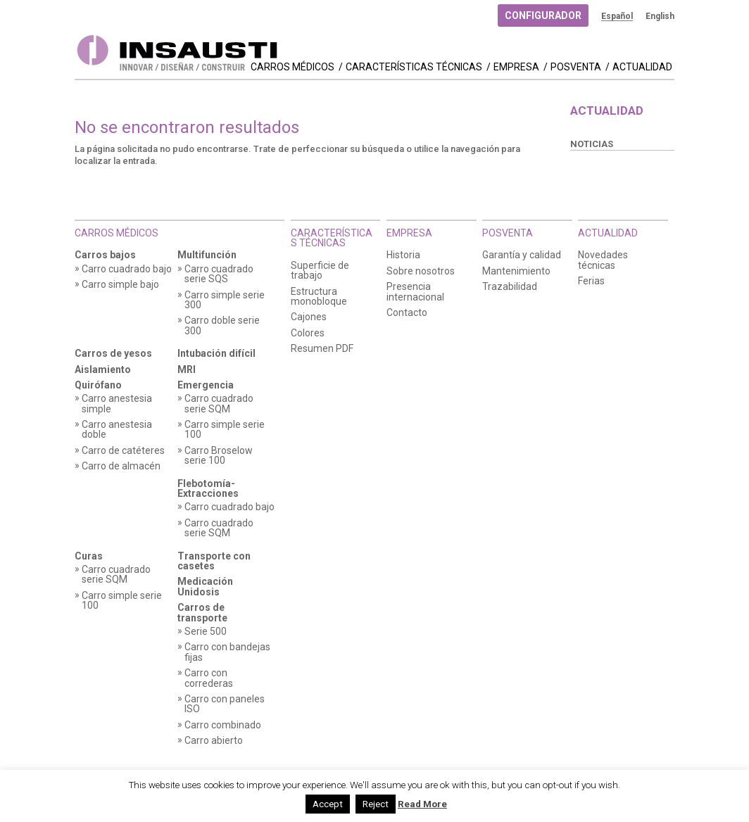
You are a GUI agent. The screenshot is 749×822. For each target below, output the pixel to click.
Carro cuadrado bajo (127, 269)
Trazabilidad (509, 287)
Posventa (575, 67)
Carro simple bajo (120, 284)
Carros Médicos (292, 67)
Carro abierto (213, 740)
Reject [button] (376, 804)
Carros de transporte (202, 612)
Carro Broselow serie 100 (218, 455)
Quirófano (98, 385)
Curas (89, 556)
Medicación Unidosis (205, 586)
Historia (403, 255)
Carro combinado (222, 725)
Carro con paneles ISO (224, 704)
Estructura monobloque (319, 296)
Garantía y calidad (521, 255)
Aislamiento (103, 370)
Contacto (406, 313)
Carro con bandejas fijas (227, 652)
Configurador (543, 15)
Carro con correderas (208, 678)
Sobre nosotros (420, 271)
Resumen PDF (322, 348)
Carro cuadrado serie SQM (218, 403)
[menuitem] (617, 16)
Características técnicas (414, 67)
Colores (308, 333)
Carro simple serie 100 (224, 429)
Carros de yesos (113, 353)
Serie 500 (205, 631)
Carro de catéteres (123, 450)
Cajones (309, 317)
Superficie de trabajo (320, 270)
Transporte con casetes (214, 561)
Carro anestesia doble (117, 429)
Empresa (516, 67)
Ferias (591, 281)
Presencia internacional (415, 292)
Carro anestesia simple (117, 403)
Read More (422, 804)
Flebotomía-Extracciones (208, 489)
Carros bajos (105, 255)
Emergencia (205, 385)
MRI (186, 370)
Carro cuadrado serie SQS (218, 274)
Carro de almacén (121, 466)
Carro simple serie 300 (224, 300)
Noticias (591, 144)
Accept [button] (328, 804)
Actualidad (642, 67)
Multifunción (207, 255)
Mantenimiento (516, 271)
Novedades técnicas (603, 260)
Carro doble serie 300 (222, 325)
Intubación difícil (216, 353)
